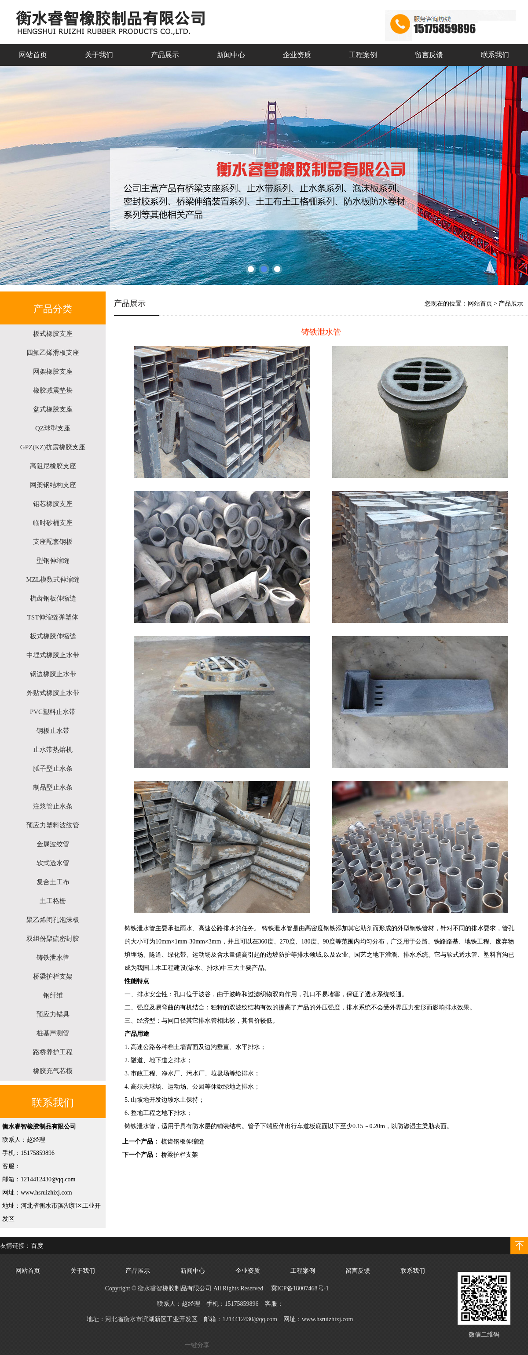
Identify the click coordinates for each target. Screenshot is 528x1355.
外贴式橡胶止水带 (52, 692)
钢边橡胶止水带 (53, 674)
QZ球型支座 (52, 428)
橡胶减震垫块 (53, 390)
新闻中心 (231, 54)
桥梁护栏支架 (53, 976)
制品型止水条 (53, 787)
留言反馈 (429, 54)
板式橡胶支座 (53, 333)
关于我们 (99, 54)
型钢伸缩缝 (53, 560)
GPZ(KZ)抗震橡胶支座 (52, 447)
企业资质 (297, 54)
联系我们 (495, 54)
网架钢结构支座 (53, 484)
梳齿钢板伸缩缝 (53, 598)
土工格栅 (53, 900)
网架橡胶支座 (53, 371)
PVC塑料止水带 (53, 711)
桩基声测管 (53, 1033)
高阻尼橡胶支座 (53, 466)
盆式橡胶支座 (53, 409)
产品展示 (165, 54)
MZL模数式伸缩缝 (53, 579)
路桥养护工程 (53, 1052)
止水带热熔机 (53, 749)
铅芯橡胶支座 (53, 503)
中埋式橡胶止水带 (52, 655)
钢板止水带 (53, 730)
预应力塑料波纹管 (52, 825)
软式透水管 (53, 863)
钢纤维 (53, 995)
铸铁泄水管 (53, 957)
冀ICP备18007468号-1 (300, 1288)
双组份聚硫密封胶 (52, 938)
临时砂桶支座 (53, 522)
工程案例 (363, 54)
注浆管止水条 (53, 806)
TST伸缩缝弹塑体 (53, 617)
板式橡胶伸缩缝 (53, 636)
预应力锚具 (53, 1014)
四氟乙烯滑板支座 (52, 352)
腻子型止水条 (53, 768)
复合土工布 (53, 881)
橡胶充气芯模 (53, 1071)
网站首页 (33, 54)
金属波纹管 (53, 844)
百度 (37, 1245)
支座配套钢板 (53, 541)
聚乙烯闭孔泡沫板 (52, 919)
